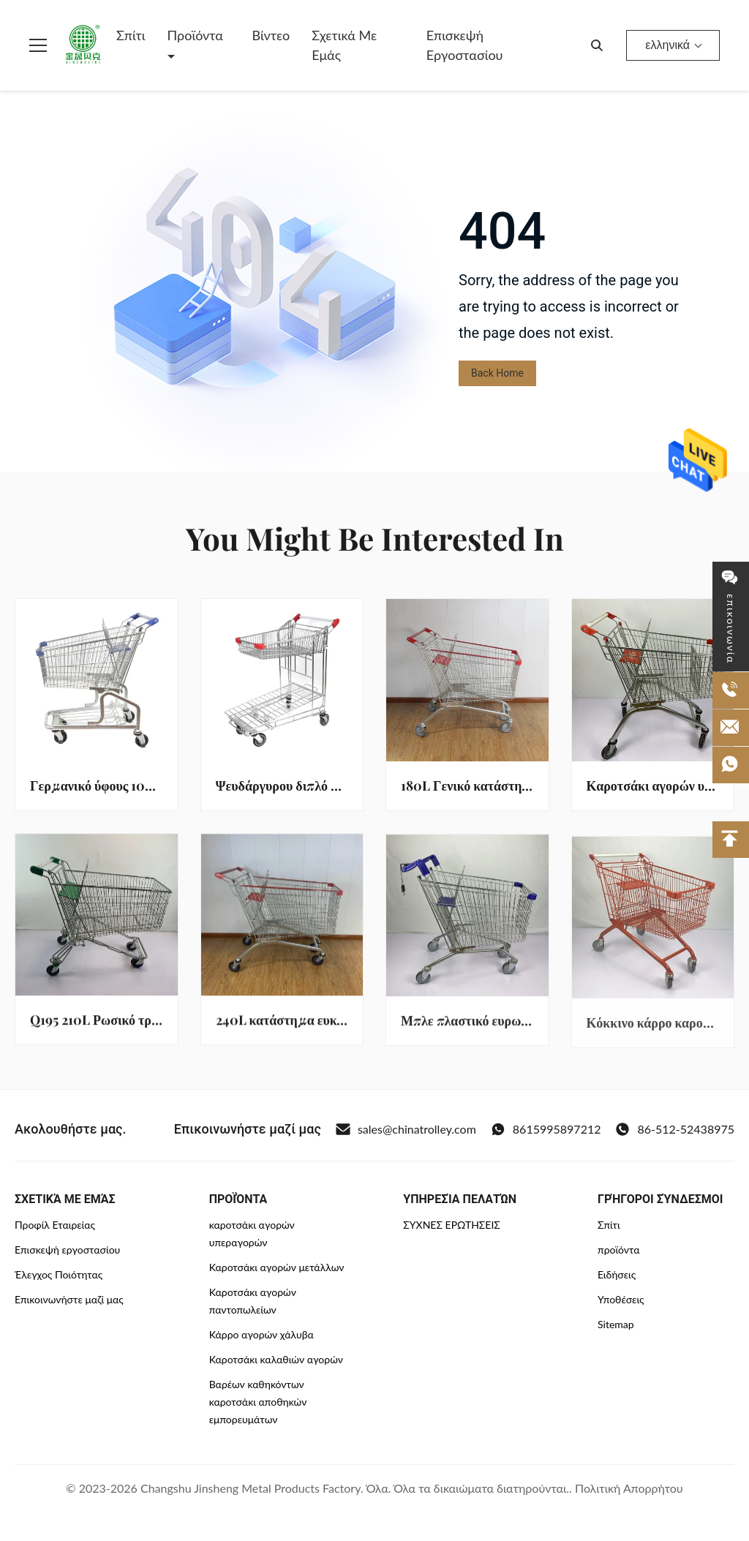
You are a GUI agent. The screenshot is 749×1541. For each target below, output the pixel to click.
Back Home (497, 373)
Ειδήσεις (617, 1274)
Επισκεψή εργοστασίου (464, 45)
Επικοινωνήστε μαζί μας (69, 1299)
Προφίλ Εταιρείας (55, 1224)
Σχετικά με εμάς (344, 45)
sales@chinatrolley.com (406, 1129)
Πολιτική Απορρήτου (629, 1488)
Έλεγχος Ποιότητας (58, 1274)
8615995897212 (546, 1129)
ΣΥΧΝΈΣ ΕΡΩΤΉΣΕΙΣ (451, 1224)
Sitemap (616, 1324)
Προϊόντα (195, 35)
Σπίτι (131, 35)
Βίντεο (271, 35)
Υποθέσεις (621, 1299)
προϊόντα (619, 1249)
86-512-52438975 (674, 1129)
